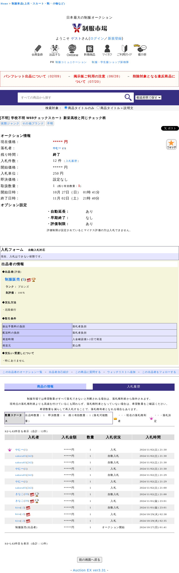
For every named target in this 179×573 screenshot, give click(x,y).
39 (26, 494)
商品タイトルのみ (79, 108)
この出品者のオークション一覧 (22, 372)
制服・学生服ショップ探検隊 (110, 62)
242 (30, 456)
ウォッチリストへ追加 (121, 372)
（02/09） (33, 76)
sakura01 (21, 456)
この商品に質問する (88, 372)
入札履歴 (71, 161)
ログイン (97, 38)
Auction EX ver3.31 (89, 570)
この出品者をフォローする (159, 372)
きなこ (19, 494)
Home (4, 3)
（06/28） (98, 76)
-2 (22, 507)
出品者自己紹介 (59, 372)
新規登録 (115, 38)
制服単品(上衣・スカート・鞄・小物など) (38, 3)
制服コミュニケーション (71, 62)
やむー (57, 148)
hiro (18, 507)
